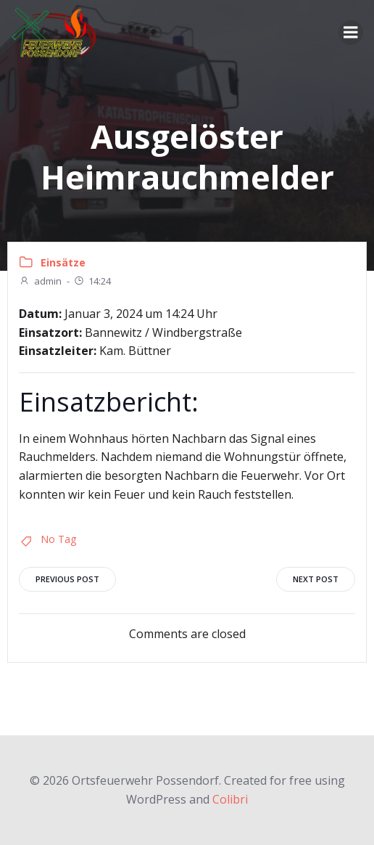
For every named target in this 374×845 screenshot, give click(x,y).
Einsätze (63, 262)
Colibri (230, 799)
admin (40, 280)
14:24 (92, 280)
